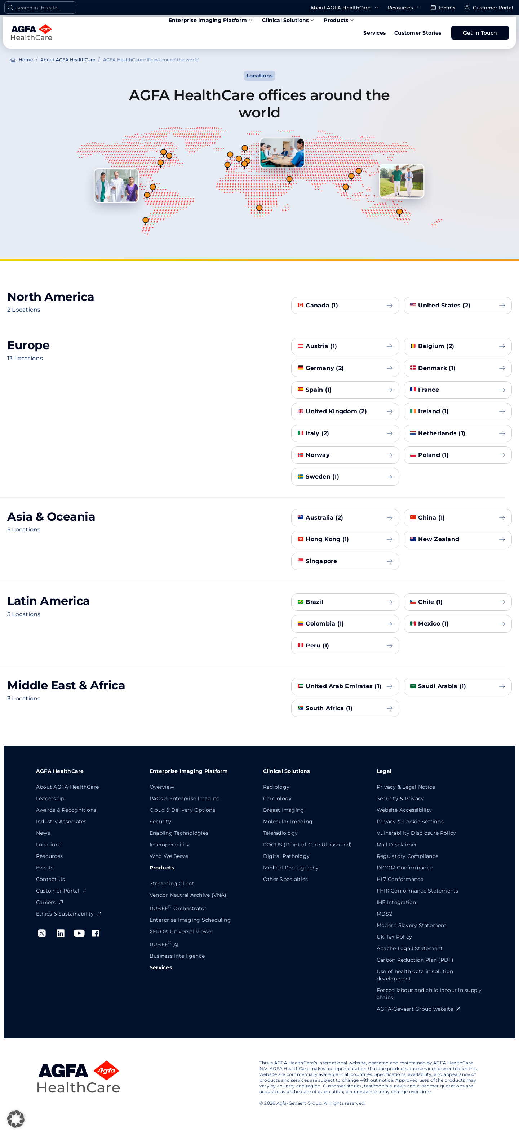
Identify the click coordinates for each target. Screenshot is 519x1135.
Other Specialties (285, 879)
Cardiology (277, 798)
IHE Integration (396, 902)
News (43, 833)
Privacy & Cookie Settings (410, 821)
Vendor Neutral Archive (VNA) (188, 895)
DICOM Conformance (404, 867)
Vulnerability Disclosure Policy (416, 833)
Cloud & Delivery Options (182, 810)
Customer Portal (488, 8)
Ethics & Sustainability (69, 914)
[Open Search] (40, 7)
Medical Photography (291, 867)
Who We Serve (169, 856)
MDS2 (384, 914)
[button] (16, 1119)
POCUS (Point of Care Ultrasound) (307, 844)
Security (160, 821)
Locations (48, 844)
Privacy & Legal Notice (406, 787)
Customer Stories (417, 33)
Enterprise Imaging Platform (211, 20)
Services (374, 33)
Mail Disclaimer (397, 844)
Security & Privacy (400, 798)
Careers (50, 902)
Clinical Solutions (288, 20)
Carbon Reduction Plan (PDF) (415, 960)
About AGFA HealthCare (344, 8)
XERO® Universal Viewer (181, 931)
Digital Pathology (286, 856)
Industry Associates (61, 821)
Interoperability (170, 844)
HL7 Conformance (400, 879)
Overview (162, 787)
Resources (405, 8)
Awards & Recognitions (66, 810)
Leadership (50, 798)
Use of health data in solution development (415, 975)
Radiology (276, 787)
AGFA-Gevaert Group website (419, 1009)
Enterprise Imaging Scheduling (190, 920)
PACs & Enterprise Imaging (185, 798)
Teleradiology (280, 833)
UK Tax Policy (394, 937)
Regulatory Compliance (407, 856)
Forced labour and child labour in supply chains (429, 994)
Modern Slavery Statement (412, 925)
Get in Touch (480, 33)
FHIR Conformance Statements (417, 890)
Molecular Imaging (287, 821)
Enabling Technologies (179, 833)
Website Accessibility (404, 810)
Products (339, 20)
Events (443, 8)
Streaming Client (172, 883)
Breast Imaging (283, 810)
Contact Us (50, 879)
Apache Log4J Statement (410, 948)
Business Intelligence (177, 956)
